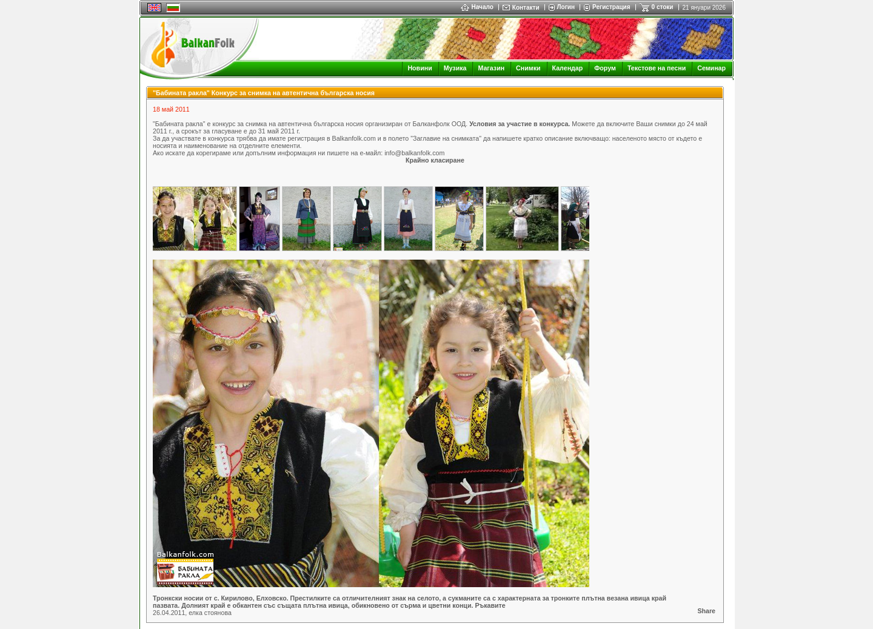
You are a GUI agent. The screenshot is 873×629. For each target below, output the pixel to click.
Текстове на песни (656, 68)
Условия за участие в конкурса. (519, 123)
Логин (566, 7)
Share (706, 610)
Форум (605, 68)
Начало (477, 7)
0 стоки (663, 7)
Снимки (528, 68)
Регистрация (611, 7)
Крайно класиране (435, 160)
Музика (455, 68)
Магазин (491, 68)
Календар (567, 68)
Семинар (711, 68)
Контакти (526, 7)
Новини (419, 68)
